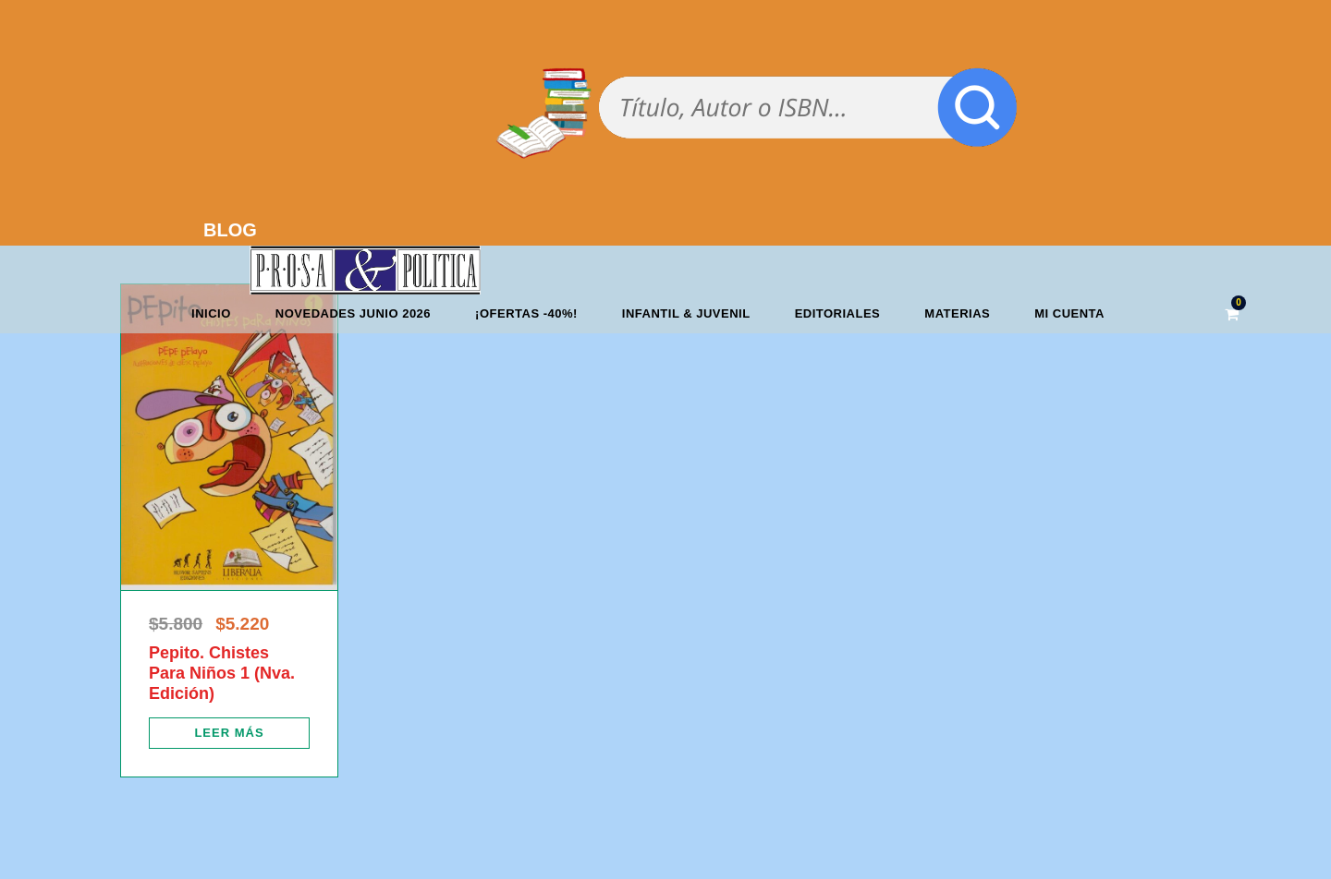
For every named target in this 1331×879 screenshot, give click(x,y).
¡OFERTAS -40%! (526, 313)
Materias (957, 313)
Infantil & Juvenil (686, 313)
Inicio (211, 313)
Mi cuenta (1069, 313)
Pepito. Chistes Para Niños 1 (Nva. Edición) (222, 673)
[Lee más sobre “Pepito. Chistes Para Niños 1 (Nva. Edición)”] (229, 733)
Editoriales (838, 313)
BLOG (230, 230)
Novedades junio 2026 (353, 313)
